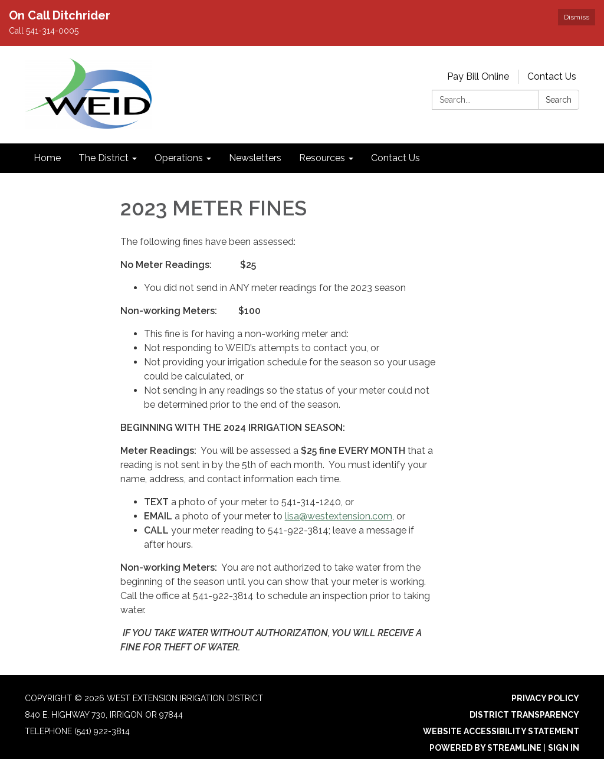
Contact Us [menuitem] (395, 157)
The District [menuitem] (103, 157)
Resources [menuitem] (322, 157)
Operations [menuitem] (179, 157)
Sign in (563, 748)
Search (559, 99)
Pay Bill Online (478, 76)
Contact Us (551, 76)
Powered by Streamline (485, 748)
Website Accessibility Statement (501, 731)
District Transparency (524, 714)
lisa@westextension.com (338, 516)
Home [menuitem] (47, 157)
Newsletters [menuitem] (255, 157)
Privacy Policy (545, 698)
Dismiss (576, 17)
